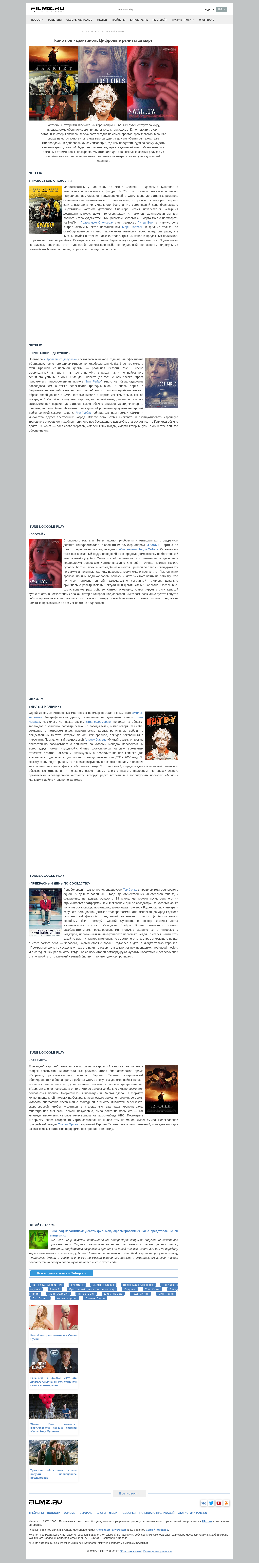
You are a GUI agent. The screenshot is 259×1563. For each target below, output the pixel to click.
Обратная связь (130, 1551)
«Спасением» (128, 549)
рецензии (55, 19)
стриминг (77, 1285)
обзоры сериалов (79, 19)
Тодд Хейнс (140, 1293)
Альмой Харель (95, 739)
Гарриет (129, 1289)
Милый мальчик (103, 1285)
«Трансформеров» (99, 721)
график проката (183, 19)
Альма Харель (67, 1298)
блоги (101, 1512)
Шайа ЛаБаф (113, 1293)
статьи (102, 19)
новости (37, 19)
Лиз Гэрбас (84, 412)
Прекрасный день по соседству (92, 1289)
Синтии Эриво (68, 1124)
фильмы (70, 1512)
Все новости (129, 1493)
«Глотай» (153, 545)
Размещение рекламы (157, 1551)
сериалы (86, 1512)
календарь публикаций (157, 1512)
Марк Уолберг (132, 227)
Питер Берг (145, 222)
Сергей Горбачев (157, 1529)
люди (113, 1512)
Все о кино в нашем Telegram (61, 1273)
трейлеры (118, 19)
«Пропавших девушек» (60, 359)
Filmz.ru (99, 31)
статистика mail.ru (192, 1512)
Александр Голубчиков (111, 1529)
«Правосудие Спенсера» (96, 222)
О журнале (206, 19)
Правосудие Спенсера (138, 1285)
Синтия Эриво (95, 1298)
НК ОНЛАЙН (159, 19)
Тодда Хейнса (148, 549)
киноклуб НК (139, 19)
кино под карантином (47, 1285)
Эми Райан (93, 381)
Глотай (54, 1289)
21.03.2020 (87, 31)
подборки (128, 1512)
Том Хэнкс (130, 889)
